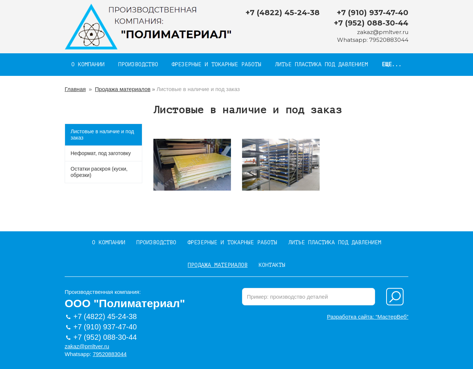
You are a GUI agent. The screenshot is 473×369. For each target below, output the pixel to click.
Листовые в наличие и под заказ (102, 134)
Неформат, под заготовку (101, 153)
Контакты (272, 265)
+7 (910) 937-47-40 (372, 12)
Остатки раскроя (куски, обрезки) (99, 172)
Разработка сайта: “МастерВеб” (367, 316)
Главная (75, 89)
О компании (88, 64)
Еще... (392, 64)
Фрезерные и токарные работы (216, 64)
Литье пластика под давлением (321, 64)
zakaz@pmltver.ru (382, 32)
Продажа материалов (122, 89)
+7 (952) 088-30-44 (371, 23)
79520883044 (388, 39)
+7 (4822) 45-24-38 (282, 12)
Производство (138, 64)
